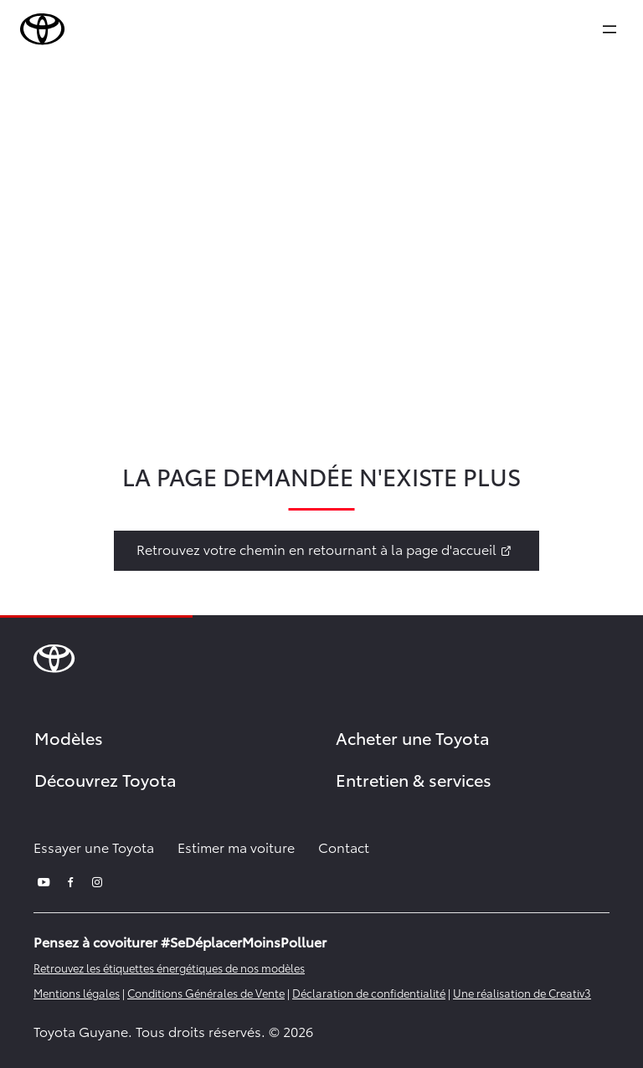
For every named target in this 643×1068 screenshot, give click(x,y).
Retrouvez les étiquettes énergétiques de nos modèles (169, 967)
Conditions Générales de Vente (206, 992)
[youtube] (43, 880)
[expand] (609, 29)
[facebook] (70, 880)
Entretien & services (413, 779)
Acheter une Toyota (413, 737)
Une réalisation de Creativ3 (522, 992)
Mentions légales (76, 992)
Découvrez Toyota (105, 779)
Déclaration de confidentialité (368, 992)
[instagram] (97, 880)
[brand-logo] (42, 29)
